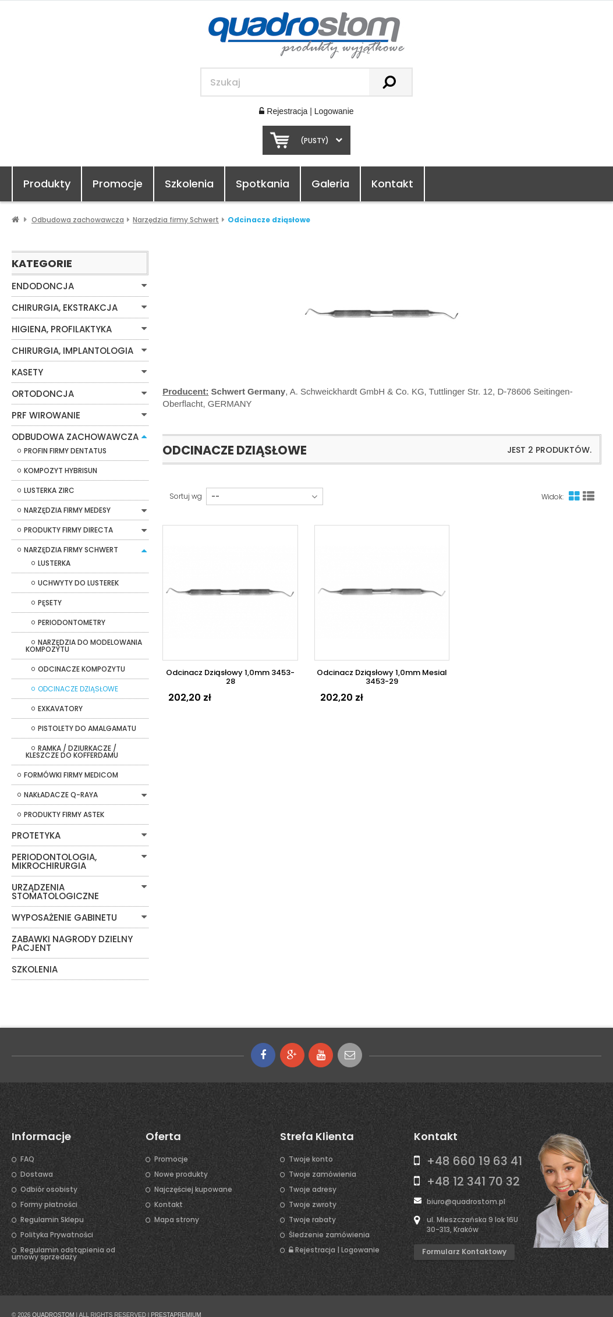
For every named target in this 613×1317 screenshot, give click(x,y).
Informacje (41, 1118)
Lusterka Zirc (49, 485)
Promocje (118, 183)
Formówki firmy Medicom (71, 770)
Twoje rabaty (312, 1201)
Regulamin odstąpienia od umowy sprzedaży (63, 1236)
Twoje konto (311, 1141)
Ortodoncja (42, 390)
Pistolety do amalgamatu (87, 723)
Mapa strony (176, 1201)
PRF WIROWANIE (44, 411)
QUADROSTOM (53, 1297)
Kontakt (392, 183)
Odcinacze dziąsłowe (78, 684)
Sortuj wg (185, 496)
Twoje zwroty (312, 1186)
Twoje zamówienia (322, 1156)
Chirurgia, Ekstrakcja (63, 307)
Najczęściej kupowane (193, 1171)
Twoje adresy (312, 1171)
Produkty (46, 183)
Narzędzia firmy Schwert (71, 545)
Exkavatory (60, 704)
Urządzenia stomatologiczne (79, 880)
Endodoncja (41, 286)
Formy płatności (48, 1186)
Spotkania (262, 183)
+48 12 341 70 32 (473, 1163)
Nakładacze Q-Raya (61, 790)
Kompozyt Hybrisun (60, 466)
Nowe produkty (181, 1156)
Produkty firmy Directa (68, 525)
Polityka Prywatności (56, 1216)
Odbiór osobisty (48, 1171)
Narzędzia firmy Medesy (67, 505)
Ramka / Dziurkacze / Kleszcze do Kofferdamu (72, 747)
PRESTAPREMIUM (176, 1297)
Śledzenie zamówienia (329, 1216)
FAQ (27, 1141)
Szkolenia (189, 183)
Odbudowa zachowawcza (72, 432)
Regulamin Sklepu (52, 1201)
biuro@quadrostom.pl (466, 1183)
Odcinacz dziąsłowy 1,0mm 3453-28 (230, 677)
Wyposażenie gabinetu (61, 901)
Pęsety (50, 598)
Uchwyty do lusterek (78, 578)
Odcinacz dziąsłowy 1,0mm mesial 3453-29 (382, 677)
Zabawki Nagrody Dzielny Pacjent (69, 926)
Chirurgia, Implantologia (70, 349)
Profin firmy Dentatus (65, 446)
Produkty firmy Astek (64, 810)
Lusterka (54, 558)
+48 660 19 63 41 (474, 1143)
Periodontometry (71, 618)
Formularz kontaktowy (464, 1233)
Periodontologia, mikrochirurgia (52, 855)
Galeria (330, 183)
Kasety (26, 369)
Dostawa (36, 1156)
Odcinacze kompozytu (81, 664)
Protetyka (35, 830)
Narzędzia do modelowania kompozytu (84, 641)
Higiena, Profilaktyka (60, 328)
